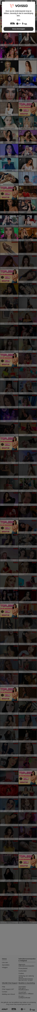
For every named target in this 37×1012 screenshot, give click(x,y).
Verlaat (18, 19)
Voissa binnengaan (18, 29)
